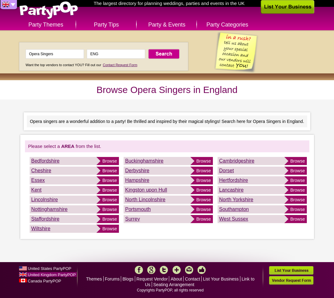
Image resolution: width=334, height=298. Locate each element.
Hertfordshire (233, 180)
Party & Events (166, 25)
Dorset (226, 170)
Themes (94, 278)
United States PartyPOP (49, 268)
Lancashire (231, 190)
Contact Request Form (120, 65)
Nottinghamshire (49, 209)
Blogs (128, 278)
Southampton (234, 209)
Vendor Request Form (291, 280)
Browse (109, 161)
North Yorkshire (236, 199)
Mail (189, 270)
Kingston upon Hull (146, 190)
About (176, 278)
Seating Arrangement (173, 284)
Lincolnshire (44, 199)
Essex (38, 180)
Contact (192, 278)
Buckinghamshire (144, 161)
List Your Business (220, 278)
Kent (36, 190)
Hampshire (137, 180)
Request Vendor (152, 278)
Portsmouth (138, 209)
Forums (112, 278)
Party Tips (106, 25)
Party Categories (227, 25)
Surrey (132, 219)
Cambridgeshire (236, 161)
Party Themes (45, 25)
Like (202, 270)
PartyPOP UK (48, 10)
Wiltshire (40, 228)
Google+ (151, 270)
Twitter (164, 270)
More (177, 270)
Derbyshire (137, 170)
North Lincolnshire (145, 199)
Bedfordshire (45, 161)
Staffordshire (45, 219)
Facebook (139, 270)
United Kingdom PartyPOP (52, 274)
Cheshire (41, 170)
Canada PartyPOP (44, 281)
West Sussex (233, 219)
